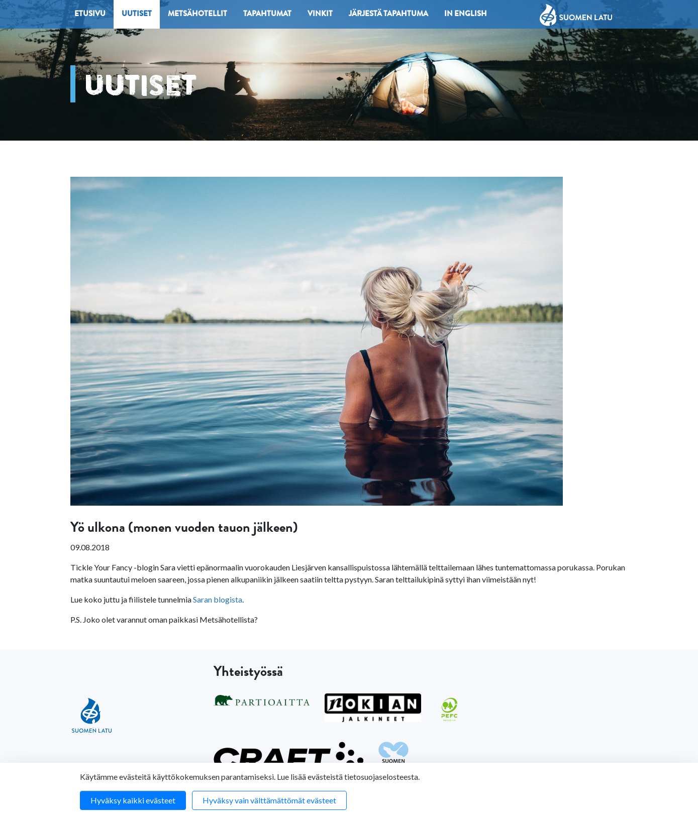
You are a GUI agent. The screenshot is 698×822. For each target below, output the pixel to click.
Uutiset (137, 15)
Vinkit (320, 15)
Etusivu (90, 15)
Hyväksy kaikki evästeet (132, 800)
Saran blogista (217, 599)
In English (465, 15)
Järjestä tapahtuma (388, 15)
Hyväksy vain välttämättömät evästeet (269, 800)
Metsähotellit (197, 15)
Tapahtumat (267, 15)
